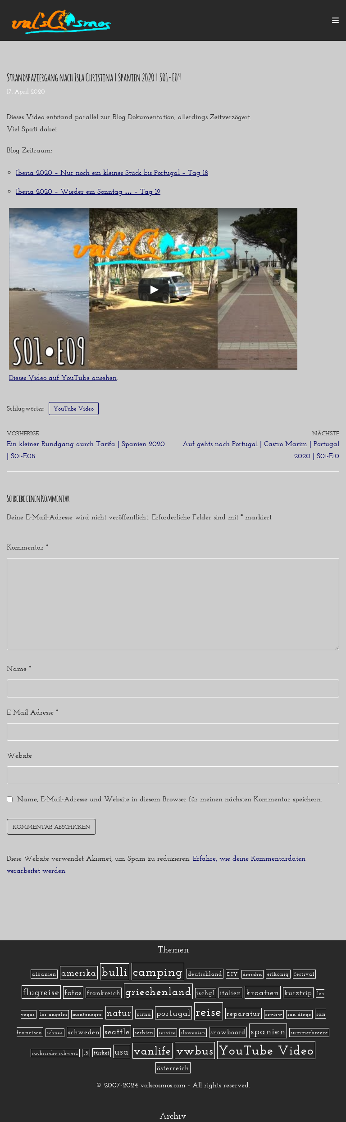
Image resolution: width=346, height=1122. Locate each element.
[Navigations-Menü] (335, 20)
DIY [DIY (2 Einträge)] (232, 974)
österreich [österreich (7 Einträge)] (173, 1068)
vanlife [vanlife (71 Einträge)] (152, 1050)
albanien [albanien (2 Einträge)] (44, 974)
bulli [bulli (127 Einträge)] (114, 972)
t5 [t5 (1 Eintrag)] (86, 1053)
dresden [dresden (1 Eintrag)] (252, 974)
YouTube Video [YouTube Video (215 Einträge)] (266, 1050)
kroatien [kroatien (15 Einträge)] (262, 992)
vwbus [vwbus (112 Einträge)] (195, 1050)
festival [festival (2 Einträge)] (304, 974)
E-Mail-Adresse (32, 712)
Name (19, 669)
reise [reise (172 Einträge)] (209, 1011)
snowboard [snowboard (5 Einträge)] (228, 1032)
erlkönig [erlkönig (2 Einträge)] (278, 974)
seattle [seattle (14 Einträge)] (117, 1032)
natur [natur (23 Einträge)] (119, 1012)
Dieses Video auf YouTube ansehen (63, 377)
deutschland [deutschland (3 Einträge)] (205, 973)
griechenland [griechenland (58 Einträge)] (158, 991)
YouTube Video (75, 408)
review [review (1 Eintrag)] (273, 1014)
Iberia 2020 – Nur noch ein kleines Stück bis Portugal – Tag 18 (112, 172)
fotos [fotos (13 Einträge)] (73, 992)
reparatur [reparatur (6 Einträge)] (243, 1013)
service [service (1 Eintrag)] (167, 1033)
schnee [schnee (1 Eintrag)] (55, 1033)
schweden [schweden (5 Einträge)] (84, 1032)
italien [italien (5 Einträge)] (230, 993)
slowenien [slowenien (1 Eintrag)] (193, 1033)
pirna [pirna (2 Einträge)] (144, 1014)
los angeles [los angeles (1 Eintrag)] (54, 1014)
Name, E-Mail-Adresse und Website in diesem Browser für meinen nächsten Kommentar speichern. (169, 799)
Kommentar (27, 547)
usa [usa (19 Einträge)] (121, 1051)
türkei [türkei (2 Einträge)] (101, 1053)
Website (19, 755)
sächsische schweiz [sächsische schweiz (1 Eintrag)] (55, 1053)
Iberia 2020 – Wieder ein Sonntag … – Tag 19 (88, 191)
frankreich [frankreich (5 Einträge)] (103, 993)
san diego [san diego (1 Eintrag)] (299, 1014)
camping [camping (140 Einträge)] (158, 971)
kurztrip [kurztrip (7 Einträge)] (298, 992)
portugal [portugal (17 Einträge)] (173, 1013)
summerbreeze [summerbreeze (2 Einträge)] (309, 1032)
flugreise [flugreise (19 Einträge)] (41, 992)
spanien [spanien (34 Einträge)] (268, 1031)
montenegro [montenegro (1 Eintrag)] (87, 1014)
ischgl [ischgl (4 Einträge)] (205, 993)
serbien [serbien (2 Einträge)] (144, 1032)
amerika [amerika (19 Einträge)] (78, 972)
